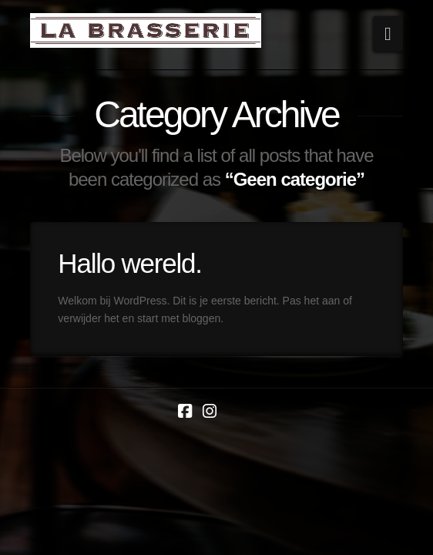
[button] (388, 34)
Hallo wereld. (129, 263)
